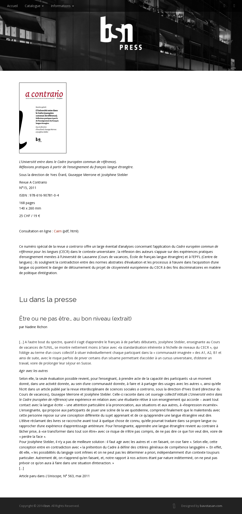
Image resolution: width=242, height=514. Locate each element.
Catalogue (34, 6)
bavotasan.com (211, 506)
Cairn (58, 231)
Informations (62, 6)
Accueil (12, 6)
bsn (47, 506)
